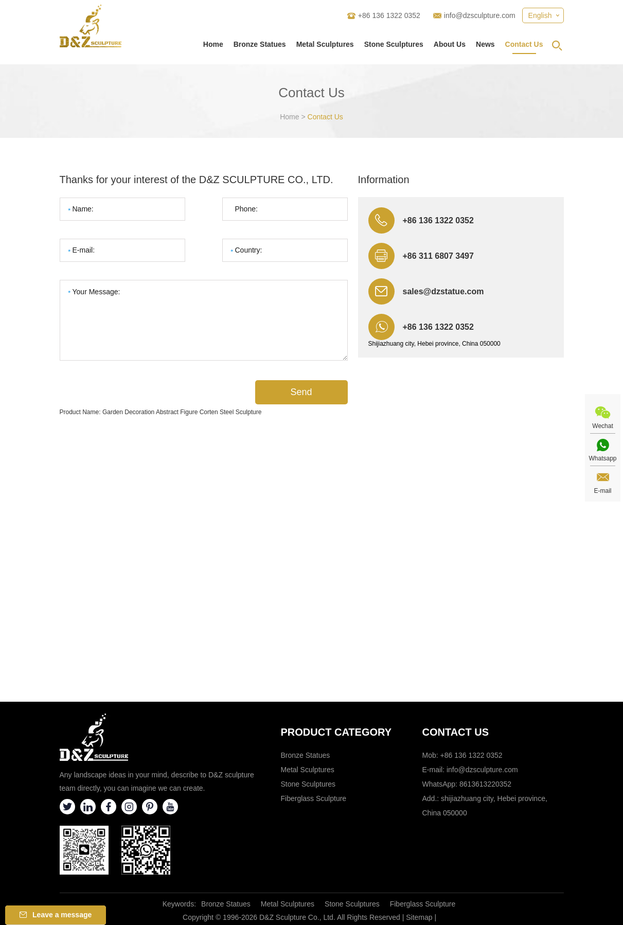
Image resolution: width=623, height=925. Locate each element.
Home (213, 44)
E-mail (602, 490)
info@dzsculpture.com (479, 15)
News (485, 44)
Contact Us (524, 44)
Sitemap (419, 917)
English (540, 15)
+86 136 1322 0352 (438, 327)
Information (384, 179)
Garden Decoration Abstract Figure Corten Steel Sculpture (182, 412)
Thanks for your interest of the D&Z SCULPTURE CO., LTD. (196, 179)
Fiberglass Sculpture (314, 798)
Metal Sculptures (325, 44)
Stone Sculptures (393, 44)
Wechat (602, 426)
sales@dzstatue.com (443, 291)
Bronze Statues (260, 44)
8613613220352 (485, 784)
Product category (336, 732)
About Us (450, 44)
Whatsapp (602, 458)
